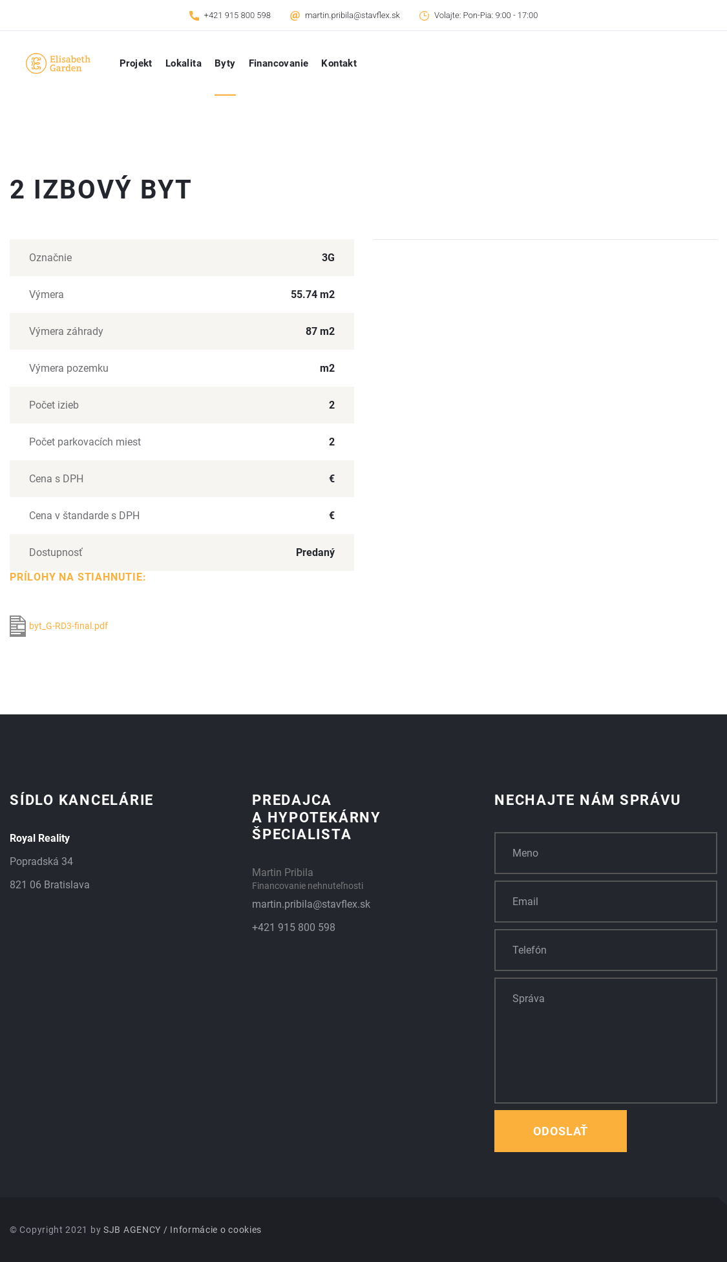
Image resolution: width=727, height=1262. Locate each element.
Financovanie (279, 63)
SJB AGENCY (132, 1230)
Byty (225, 63)
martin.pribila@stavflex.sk (352, 15)
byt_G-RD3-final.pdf (59, 626)
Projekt (136, 63)
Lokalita (183, 63)
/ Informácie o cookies (212, 1230)
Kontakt (339, 63)
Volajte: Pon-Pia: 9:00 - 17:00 (486, 15)
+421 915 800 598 (237, 15)
